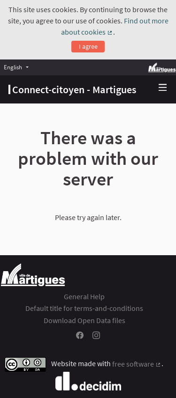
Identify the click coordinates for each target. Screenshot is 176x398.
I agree (88, 46)
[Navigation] (163, 88)
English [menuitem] (13, 67)
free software (136, 364)
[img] (163, 87)
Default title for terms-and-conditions (84, 308)
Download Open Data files (84, 320)
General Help (84, 296)
